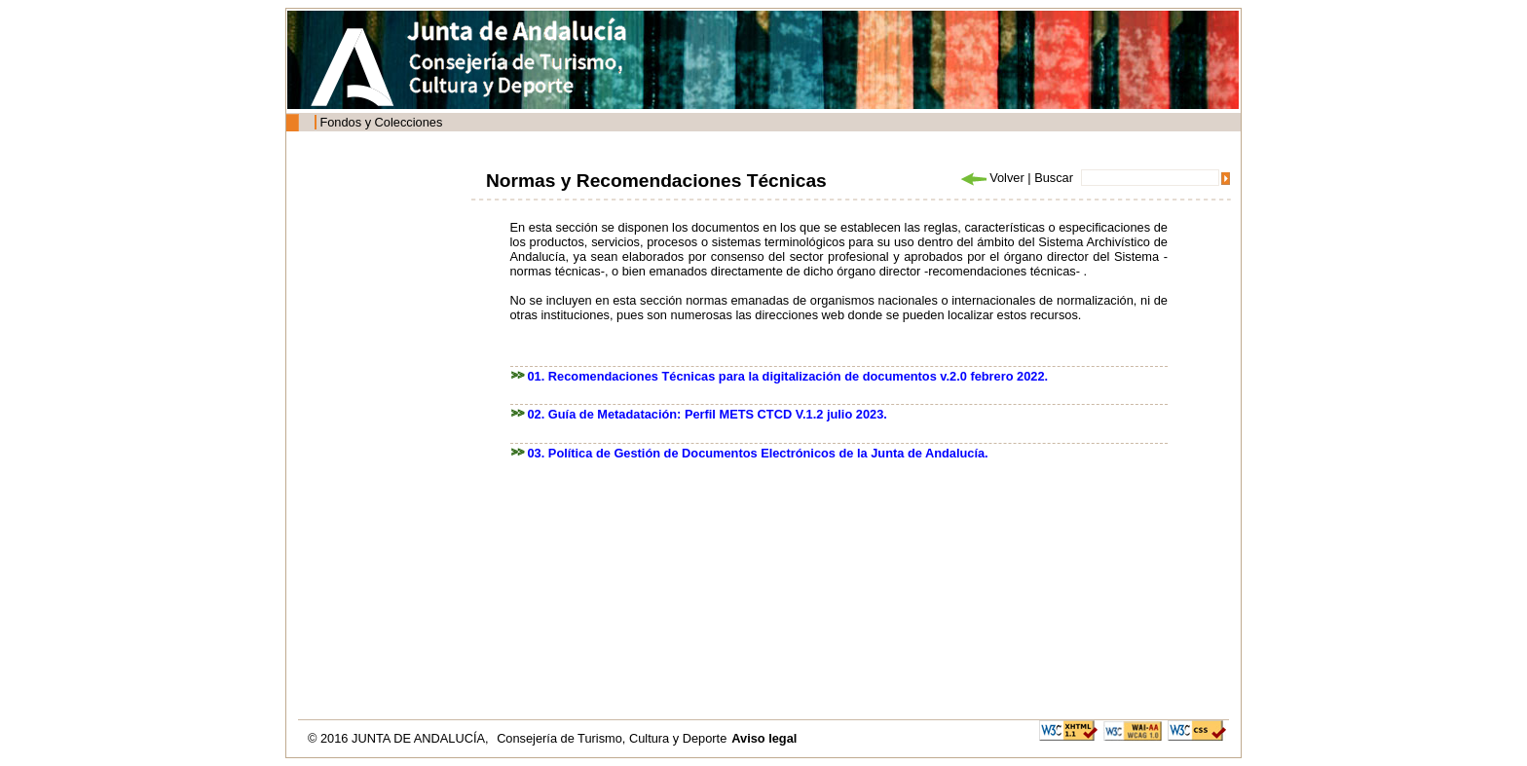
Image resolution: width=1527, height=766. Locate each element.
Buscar (1053, 177)
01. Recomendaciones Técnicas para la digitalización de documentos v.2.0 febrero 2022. (788, 376)
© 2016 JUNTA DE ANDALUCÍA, (400, 738)
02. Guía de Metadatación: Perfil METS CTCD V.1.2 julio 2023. (707, 414)
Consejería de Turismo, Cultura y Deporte (611, 738)
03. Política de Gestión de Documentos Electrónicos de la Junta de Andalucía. (758, 453)
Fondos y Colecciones (380, 122)
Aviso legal (764, 738)
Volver (991, 177)
